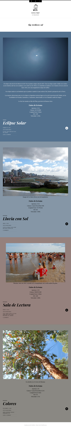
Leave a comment (7, 134)
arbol (4, 412)
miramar (8, 412)
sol (4, 132)
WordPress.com (43, 425)
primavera (5, 413)
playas (9, 228)
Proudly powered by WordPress (29, 425)
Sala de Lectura (17, 304)
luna (8, 131)
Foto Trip (35, 13)
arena (7, 313)
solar (6, 132)
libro (4, 314)
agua (4, 313)
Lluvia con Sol (15, 218)
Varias (4, 119)
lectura (14, 313)
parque (12, 412)
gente (10, 313)
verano (11, 315)
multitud (8, 314)
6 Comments (6, 317)
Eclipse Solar (14, 122)
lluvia (12, 227)
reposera (5, 315)
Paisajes (5, 215)
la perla (8, 227)
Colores (9, 403)
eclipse (4, 131)
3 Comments (6, 230)
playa (12, 314)
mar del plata (12, 131)
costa (4, 227)
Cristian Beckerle (7, 129)
